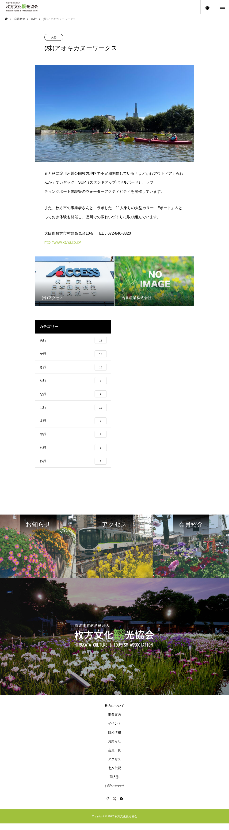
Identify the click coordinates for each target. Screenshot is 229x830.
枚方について (114, 712)
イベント (114, 730)
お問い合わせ (114, 792)
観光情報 (114, 739)
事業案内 (114, 721)
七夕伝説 (114, 774)
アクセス (114, 765)
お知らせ (114, 748)
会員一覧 (114, 757)
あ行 (54, 37)
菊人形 (114, 783)
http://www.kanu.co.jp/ (62, 242)
